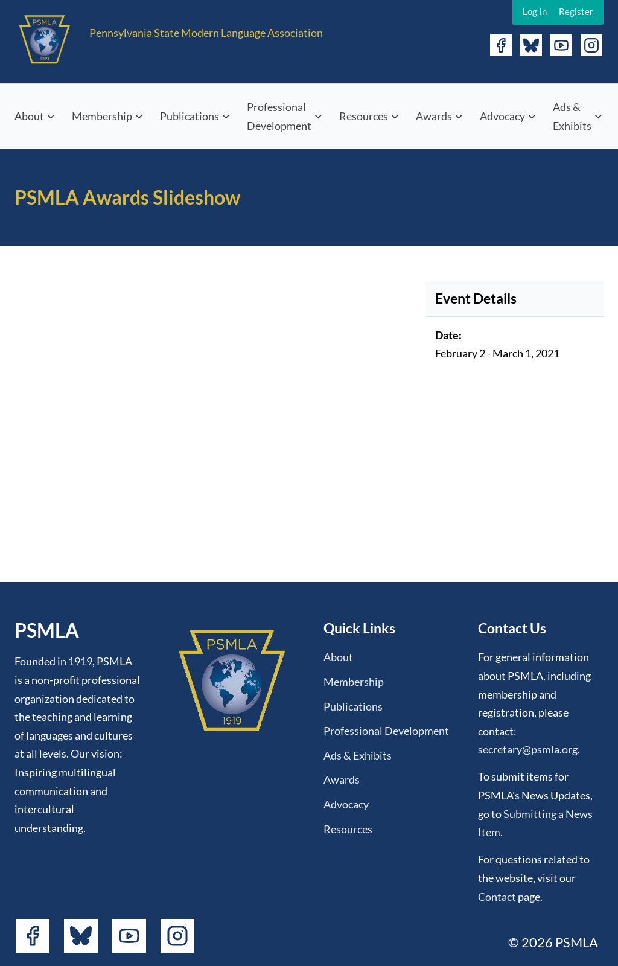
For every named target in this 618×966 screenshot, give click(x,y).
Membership (102, 116)
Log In (535, 11)
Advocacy (502, 116)
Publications (189, 116)
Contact (497, 896)
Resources (363, 116)
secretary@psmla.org (528, 749)
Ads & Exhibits (572, 116)
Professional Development (279, 116)
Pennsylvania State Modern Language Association (206, 32)
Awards (434, 116)
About (29, 116)
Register (576, 11)
